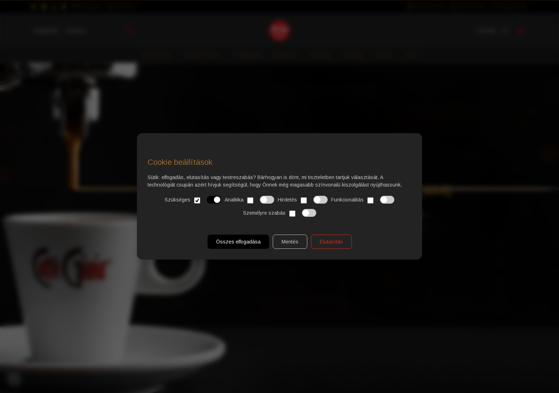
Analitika (249, 200)
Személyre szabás (279, 213)
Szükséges (193, 200)
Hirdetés (303, 200)
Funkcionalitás (362, 200)
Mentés (290, 242)
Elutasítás (331, 242)
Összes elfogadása (238, 242)
